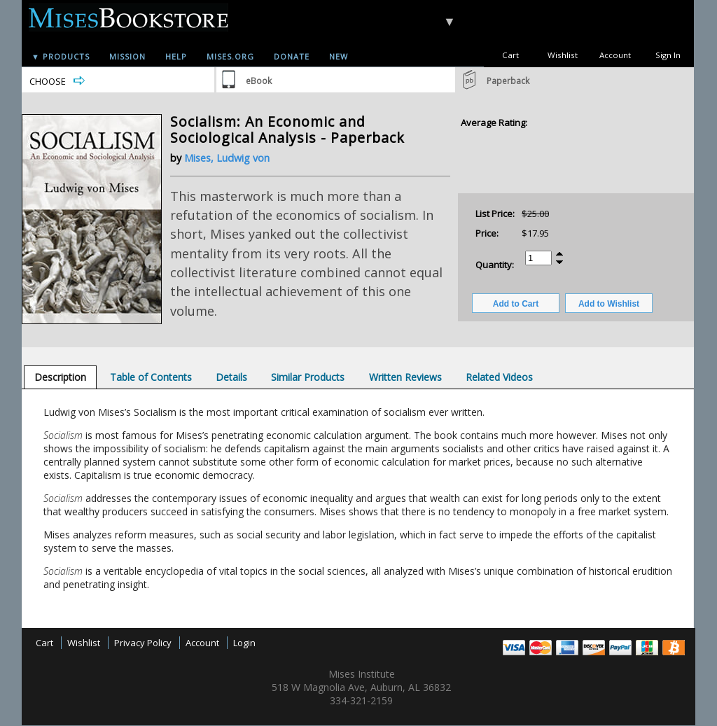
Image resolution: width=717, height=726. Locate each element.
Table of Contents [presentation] (151, 377)
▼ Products (61, 56)
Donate (291, 56)
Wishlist (563, 55)
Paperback (508, 81)
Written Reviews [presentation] (405, 377)
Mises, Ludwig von (227, 158)
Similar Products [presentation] (307, 377)
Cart (510, 55)
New (338, 56)
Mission (127, 56)
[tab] (60, 377)
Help (176, 56)
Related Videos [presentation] (499, 377)
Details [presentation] (231, 377)
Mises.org (230, 56)
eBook (259, 81)
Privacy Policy (143, 642)
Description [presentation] (60, 377)
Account (615, 55)
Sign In (668, 55)
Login (244, 642)
